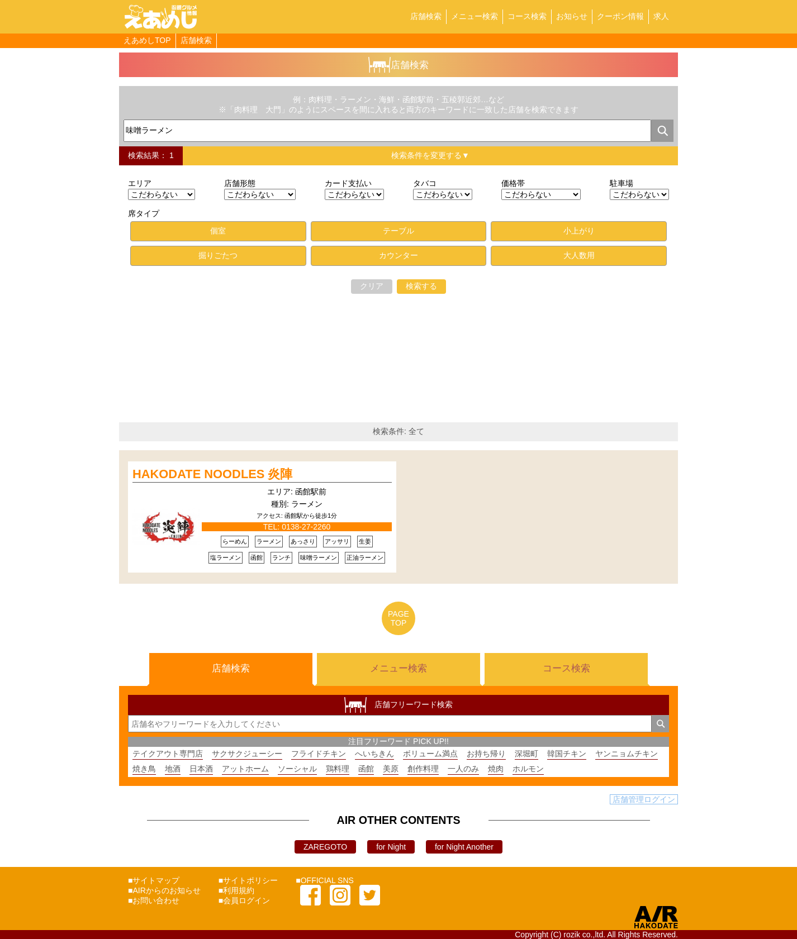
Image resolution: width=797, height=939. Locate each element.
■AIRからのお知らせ (164, 890)
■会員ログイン (244, 900)
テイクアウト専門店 (167, 753)
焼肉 (496, 768)
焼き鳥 (144, 768)
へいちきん (374, 753)
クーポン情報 (620, 16)
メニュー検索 (474, 16)
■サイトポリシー (248, 880)
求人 (661, 16)
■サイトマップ (153, 880)
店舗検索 (426, 16)
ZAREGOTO (325, 846)
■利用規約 (236, 890)
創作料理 (423, 768)
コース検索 (527, 16)
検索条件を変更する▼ (430, 155)
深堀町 (526, 753)
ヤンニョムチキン (626, 753)
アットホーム (245, 768)
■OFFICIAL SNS (325, 880)
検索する (421, 286)
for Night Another (464, 846)
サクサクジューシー (247, 753)
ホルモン (528, 768)
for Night (391, 846)
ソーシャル (297, 768)
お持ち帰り (486, 753)
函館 (366, 768)
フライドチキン (318, 753)
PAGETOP (398, 618)
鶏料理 (337, 768)
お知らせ (571, 16)
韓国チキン (566, 753)
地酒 (173, 768)
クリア (371, 286)
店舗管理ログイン (644, 799)
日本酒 (201, 768)
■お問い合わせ (153, 900)
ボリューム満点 (430, 753)
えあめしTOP (147, 40)
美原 (391, 768)
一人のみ (463, 768)
